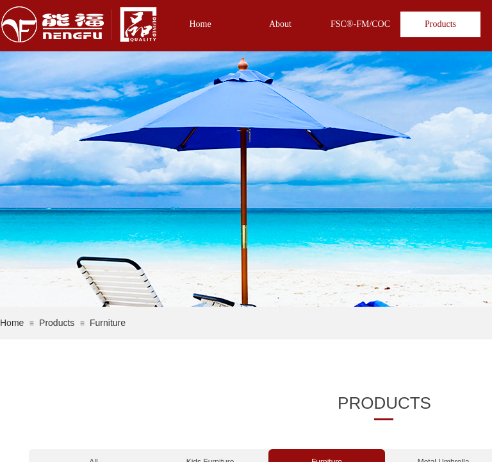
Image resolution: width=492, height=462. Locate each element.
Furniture (108, 323)
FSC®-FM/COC (360, 24)
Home (200, 24)
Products (440, 24)
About (280, 24)
